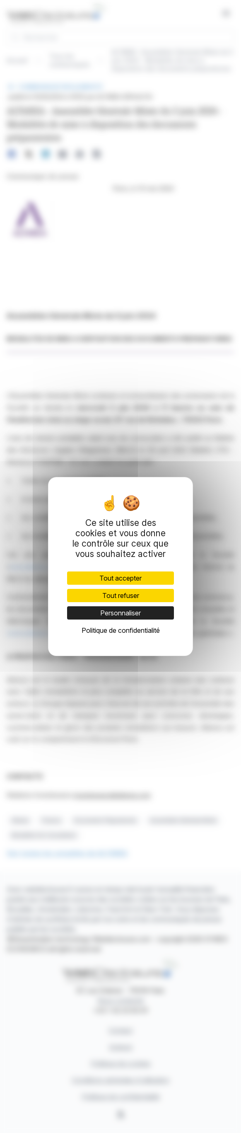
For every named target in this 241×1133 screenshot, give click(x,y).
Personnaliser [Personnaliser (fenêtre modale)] (120, 613)
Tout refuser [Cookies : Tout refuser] (120, 595)
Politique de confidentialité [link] (121, 630)
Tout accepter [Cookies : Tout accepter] (120, 578)
